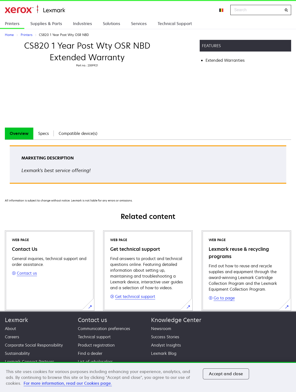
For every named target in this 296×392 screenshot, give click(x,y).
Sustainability (17, 353)
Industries (82, 23)
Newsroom (161, 328)
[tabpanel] (148, 166)
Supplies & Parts (46, 23)
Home (35, 9)
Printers (12, 23)
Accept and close (226, 373)
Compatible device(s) (78, 133)
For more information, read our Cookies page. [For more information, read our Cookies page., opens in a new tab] (68, 383)
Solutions (111, 23)
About (10, 328)
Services (139, 23)
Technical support (94, 337)
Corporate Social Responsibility (34, 345)
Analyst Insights (166, 345)
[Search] (286, 10)
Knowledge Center (176, 320)
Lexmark (16, 320)
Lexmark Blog (163, 353)
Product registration (96, 345)
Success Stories (165, 337)
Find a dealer (90, 353)
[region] (148, 377)
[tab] (19, 133)
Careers (12, 337)
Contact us (92, 320)
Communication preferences (104, 328)
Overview (19, 133)
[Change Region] (221, 10)
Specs (43, 133)
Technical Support (175, 23)
